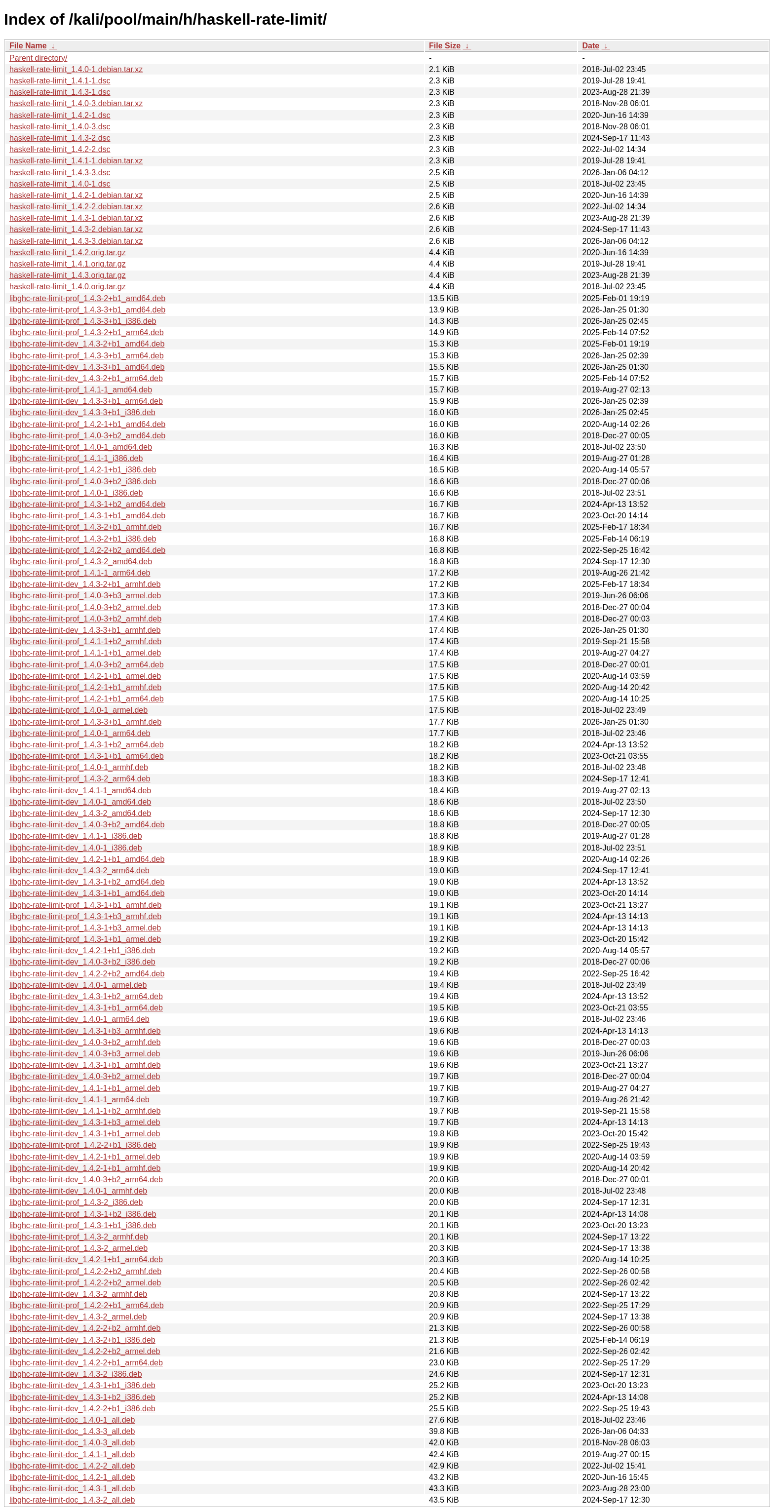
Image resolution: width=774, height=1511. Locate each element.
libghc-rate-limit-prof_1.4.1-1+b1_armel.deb (85, 653)
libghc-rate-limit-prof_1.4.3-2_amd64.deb (80, 561)
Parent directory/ (38, 58)
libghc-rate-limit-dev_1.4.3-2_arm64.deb (79, 870)
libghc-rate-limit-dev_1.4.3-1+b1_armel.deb (84, 1133)
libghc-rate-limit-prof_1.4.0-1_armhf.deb (78, 767)
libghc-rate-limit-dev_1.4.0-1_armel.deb (78, 985)
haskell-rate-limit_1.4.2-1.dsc (60, 115)
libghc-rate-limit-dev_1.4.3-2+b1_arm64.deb (86, 378)
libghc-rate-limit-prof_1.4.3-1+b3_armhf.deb (85, 916)
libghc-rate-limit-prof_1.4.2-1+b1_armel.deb (85, 676)
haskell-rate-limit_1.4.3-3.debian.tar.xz (76, 241)
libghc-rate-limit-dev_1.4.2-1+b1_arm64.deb (86, 1259)
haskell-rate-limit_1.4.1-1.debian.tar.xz (76, 160)
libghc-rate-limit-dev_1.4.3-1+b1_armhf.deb (84, 1065)
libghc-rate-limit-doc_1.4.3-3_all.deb (72, 1431)
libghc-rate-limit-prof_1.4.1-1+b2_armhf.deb (85, 641)
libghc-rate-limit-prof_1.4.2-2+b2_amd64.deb (87, 550)
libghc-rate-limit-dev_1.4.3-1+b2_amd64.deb (86, 882)
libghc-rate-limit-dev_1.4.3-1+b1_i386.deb (82, 1385)
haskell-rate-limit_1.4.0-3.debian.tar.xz (76, 103)
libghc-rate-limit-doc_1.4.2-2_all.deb (72, 1466)
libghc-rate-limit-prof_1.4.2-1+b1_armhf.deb (85, 687)
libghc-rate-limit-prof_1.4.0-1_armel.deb (78, 710)
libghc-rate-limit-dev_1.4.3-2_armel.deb (78, 1317)
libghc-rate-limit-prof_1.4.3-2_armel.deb (78, 1248)
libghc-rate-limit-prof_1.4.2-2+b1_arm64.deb (86, 1305)
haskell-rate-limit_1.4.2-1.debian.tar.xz (76, 195)
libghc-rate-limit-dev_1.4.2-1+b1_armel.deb (84, 1157)
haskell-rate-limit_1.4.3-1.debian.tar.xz (76, 218)
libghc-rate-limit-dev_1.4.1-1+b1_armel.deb (84, 1088)
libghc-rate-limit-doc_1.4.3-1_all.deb (72, 1488)
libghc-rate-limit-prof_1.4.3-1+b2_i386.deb (82, 1214)
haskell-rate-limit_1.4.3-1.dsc (60, 92)
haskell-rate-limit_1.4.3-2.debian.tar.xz (76, 229)
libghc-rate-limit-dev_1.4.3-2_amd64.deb (80, 813)
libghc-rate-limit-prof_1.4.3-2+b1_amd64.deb (87, 298)
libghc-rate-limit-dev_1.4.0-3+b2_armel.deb (84, 1076)
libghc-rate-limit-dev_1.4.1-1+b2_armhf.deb (84, 1111)
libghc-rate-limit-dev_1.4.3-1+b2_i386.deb (82, 1397)
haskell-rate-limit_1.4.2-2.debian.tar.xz (76, 206)
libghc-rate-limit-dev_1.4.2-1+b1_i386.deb (82, 950)
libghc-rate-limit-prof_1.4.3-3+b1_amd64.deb (87, 310)
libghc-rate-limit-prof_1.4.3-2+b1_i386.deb (82, 539)
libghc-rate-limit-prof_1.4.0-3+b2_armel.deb (85, 607)
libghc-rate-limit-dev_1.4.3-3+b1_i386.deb (82, 412)
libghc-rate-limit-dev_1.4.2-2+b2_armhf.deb (84, 1328)
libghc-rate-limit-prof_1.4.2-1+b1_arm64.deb (86, 699)
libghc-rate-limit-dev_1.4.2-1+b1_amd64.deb (86, 859)
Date (590, 45)
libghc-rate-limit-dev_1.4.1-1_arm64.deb (79, 1099)
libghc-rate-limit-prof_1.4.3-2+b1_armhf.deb (85, 527)
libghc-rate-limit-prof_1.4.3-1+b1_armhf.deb (85, 905)
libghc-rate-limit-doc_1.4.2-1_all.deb (72, 1477)
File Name (28, 45)
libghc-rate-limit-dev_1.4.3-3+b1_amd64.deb (86, 367)
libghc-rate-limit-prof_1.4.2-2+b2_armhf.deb (85, 1271)
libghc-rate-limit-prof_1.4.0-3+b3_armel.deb (85, 595)
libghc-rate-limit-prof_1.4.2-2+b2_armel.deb (85, 1283)
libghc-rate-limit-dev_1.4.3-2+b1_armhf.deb (84, 584)
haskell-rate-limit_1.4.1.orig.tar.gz (67, 264)
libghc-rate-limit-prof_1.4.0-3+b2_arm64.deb (86, 664)
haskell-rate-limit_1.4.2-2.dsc (60, 149)
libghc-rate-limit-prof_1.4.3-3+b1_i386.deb (82, 321)
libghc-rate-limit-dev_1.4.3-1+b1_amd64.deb (86, 893)
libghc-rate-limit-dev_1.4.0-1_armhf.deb (78, 1191)
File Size (445, 45)
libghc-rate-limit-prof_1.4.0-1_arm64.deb (79, 733)
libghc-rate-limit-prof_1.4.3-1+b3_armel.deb (85, 928)
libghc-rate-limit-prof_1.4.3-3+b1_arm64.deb (86, 355)
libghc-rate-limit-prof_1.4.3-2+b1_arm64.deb (86, 332)
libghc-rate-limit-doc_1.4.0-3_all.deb (72, 1442)
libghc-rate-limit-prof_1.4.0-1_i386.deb (76, 493)
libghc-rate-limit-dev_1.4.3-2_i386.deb (75, 1374)
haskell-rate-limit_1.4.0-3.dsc (60, 126)
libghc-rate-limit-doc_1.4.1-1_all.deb (72, 1454)
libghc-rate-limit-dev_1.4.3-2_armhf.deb (78, 1294)
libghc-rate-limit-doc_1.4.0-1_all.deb (72, 1420)
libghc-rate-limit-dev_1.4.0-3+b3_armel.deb (84, 1053)
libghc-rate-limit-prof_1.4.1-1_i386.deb (76, 458)
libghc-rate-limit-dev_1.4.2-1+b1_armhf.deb (84, 1168)
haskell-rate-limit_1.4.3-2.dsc (60, 138)
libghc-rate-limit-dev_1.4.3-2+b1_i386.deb (82, 1340)
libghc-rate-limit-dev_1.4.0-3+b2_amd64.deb (86, 824)
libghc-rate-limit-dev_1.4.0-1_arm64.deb (79, 1019)
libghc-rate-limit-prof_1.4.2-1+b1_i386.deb (82, 469)
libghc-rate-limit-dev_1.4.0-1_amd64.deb (80, 802)
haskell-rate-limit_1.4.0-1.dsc (60, 184)
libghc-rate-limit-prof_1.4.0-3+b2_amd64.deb (87, 435)
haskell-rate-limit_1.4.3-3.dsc (60, 172)
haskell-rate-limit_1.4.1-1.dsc (60, 81)
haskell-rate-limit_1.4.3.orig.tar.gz (67, 275)
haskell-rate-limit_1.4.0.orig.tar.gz (67, 286)
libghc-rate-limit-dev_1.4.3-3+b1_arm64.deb (86, 401)
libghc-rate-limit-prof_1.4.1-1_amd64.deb (80, 390)
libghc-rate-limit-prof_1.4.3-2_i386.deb (76, 1202)
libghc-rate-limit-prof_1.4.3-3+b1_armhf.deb (85, 722)
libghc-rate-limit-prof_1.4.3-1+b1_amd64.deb (87, 515)
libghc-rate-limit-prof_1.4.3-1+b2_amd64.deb (87, 504)
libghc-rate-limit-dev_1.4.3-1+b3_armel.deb (84, 1122)
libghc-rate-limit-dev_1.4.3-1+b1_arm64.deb (86, 1008)
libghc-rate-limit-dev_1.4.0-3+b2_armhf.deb (84, 1042)
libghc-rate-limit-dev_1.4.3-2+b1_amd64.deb (86, 344)
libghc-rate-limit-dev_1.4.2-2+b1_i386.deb (82, 1408)
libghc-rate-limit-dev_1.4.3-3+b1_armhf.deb (84, 630)
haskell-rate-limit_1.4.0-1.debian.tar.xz (76, 69)
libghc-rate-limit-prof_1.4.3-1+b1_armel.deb (85, 939)
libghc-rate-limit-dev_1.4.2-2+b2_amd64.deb (86, 973)
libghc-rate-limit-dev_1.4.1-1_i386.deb (75, 836)
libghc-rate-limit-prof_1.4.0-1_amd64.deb (80, 447)
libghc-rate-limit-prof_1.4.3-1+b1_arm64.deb (86, 756)
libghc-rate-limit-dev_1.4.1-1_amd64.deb (80, 790)
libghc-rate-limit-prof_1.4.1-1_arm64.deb (79, 573)
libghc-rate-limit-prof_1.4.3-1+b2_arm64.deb (86, 744)
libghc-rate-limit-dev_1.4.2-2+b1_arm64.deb (86, 1362)
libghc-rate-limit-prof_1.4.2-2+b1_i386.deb (82, 1145)
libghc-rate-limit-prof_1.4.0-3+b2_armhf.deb (85, 619)
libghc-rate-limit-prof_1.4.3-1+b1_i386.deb (82, 1225)
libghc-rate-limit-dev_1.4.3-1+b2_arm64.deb (86, 996)
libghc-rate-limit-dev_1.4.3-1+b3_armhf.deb (84, 1031)
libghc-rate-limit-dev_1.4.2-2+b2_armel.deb (84, 1351)
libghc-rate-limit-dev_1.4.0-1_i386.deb (75, 848)
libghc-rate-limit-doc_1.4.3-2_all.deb (72, 1500)
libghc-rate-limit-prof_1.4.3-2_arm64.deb (79, 779)
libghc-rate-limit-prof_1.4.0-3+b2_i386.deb (82, 481)
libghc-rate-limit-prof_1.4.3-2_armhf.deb (78, 1237)
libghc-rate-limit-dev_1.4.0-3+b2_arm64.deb (86, 1179)
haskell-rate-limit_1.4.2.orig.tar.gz (67, 252)
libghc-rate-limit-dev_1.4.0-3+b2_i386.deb (82, 962)
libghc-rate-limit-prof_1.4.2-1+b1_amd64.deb (87, 424)
